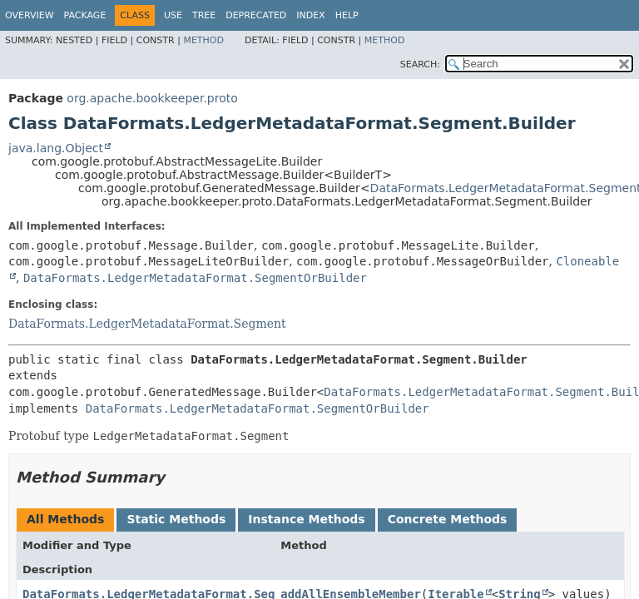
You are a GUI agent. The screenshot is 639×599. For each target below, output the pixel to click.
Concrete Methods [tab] (448, 519)
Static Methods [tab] (175, 519)
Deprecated (255, 15)
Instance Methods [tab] (306, 519)
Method (203, 40)
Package (85, 15)
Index (310, 15)
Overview (29, 15)
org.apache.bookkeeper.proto (152, 98)
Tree (203, 15)
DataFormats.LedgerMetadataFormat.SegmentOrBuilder (195, 278)
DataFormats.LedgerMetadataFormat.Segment (147, 323)
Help (347, 15)
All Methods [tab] (65, 519)
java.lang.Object (55, 148)
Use (173, 15)
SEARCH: (420, 64)
